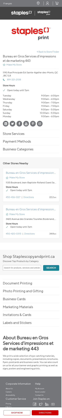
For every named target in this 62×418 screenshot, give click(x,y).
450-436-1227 (13, 197)
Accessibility (10, 395)
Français (7, 3)
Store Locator (40, 392)
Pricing (8, 404)
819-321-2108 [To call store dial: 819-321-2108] (14, 79)
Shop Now (17, 412)
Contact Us (39, 395)
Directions (28, 197)
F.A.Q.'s (8, 407)
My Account (39, 388)
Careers (9, 392)
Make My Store (14, 64)
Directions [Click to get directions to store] (45, 412)
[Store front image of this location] (31, 34)
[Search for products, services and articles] (22, 267)
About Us (9, 388)
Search (51, 268)
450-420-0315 (13, 233)
